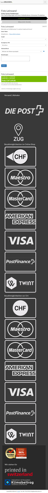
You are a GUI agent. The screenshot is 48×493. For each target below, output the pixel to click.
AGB (18, 491)
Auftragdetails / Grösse (24, 18)
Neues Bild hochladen (15, 34)
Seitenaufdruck (5, 48)
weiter (44, 26)
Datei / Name (4, 31)
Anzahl (2, 36)
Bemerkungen (4, 54)
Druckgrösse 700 (5, 42)
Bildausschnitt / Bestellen (24, 22)
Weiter (4, 65)
